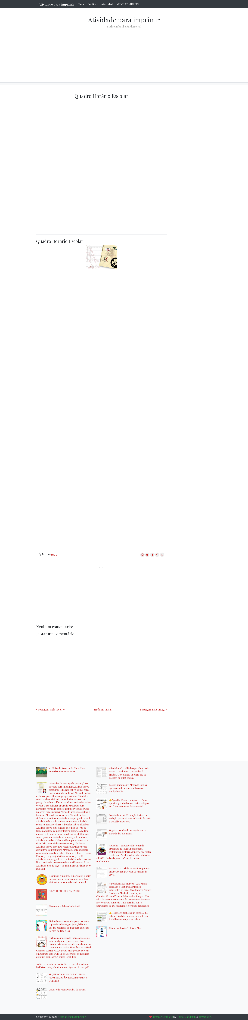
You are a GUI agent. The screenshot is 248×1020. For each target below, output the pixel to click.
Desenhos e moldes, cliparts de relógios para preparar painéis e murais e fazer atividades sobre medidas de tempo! (70, 879)
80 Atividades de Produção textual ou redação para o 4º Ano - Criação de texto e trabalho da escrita (130, 818)
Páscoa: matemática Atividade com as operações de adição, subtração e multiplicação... (128, 788)
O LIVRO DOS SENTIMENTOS (64, 891)
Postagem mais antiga (152, 709)
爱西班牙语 (205, 1016)
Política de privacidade (101, 4)
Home (81, 4)
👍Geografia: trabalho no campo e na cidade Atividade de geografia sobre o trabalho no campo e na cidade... (128, 916)
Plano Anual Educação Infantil (64, 906)
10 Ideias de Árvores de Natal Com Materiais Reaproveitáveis (67, 770)
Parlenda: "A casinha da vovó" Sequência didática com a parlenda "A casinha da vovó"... (129, 871)
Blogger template (162, 1016)
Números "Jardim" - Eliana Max (125, 928)
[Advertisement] (124, 53)
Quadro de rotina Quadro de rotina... (67, 989)
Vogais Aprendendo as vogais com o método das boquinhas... (127, 832)
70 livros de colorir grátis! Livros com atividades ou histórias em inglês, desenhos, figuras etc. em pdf (62, 965)
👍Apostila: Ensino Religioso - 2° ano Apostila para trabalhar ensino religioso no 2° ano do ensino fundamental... (129, 803)
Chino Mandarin (186, 1016)
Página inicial (104, 709)
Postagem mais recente (51, 709)
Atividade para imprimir (56, 4)
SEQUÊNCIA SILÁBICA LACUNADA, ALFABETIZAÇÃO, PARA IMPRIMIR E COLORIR (68, 977)
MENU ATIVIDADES (128, 4)
